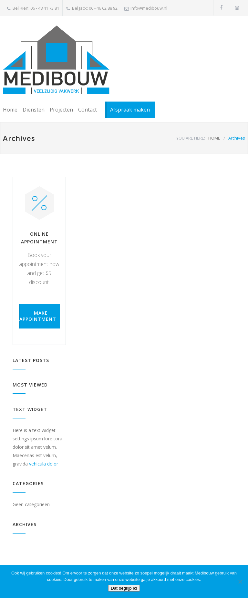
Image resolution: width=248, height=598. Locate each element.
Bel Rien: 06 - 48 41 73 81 (36, 8)
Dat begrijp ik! (124, 588)
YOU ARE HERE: (190, 138)
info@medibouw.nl (148, 8)
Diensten (34, 109)
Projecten (61, 109)
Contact (87, 109)
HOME (214, 138)
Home (10, 109)
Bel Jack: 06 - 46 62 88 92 (95, 8)
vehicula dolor (43, 464)
